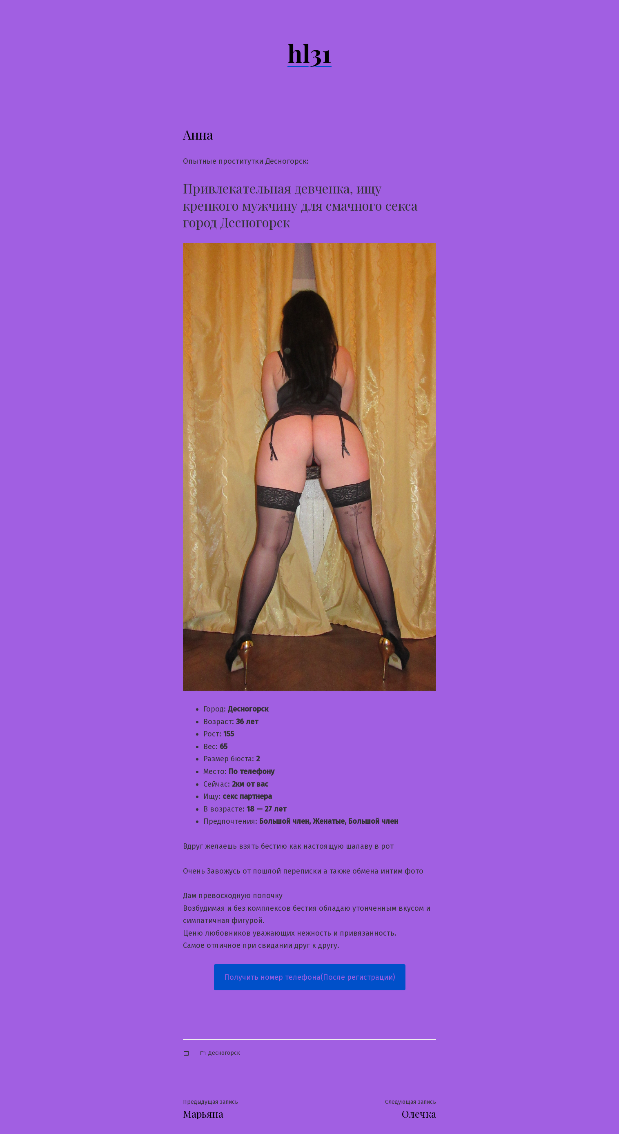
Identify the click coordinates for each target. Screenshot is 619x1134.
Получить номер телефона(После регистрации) (309, 977)
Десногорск (224, 1053)
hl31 (309, 52)
